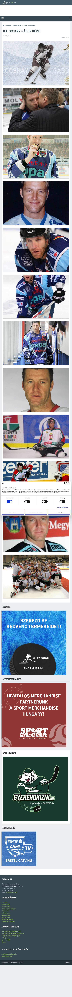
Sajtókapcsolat (5, 913)
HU (12, 2)
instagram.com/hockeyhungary (10, 936)
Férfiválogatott (5, 904)
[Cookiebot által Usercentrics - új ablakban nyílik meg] (61, 483)
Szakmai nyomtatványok (8, 909)
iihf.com (3, 942)
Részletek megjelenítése (62, 507)
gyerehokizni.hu (6, 940)
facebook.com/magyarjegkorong (11, 931)
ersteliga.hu (4, 938)
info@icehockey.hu (11, 892)
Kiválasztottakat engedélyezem (36, 512)
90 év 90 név (16, 25)
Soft (68, 962)
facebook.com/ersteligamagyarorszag (12, 933)
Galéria (8, 25)
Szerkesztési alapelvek (8, 921)
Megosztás (64, 37)
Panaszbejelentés (6, 956)
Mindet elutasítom (13, 512)
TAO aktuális (5, 911)
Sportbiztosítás (5, 915)
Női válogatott (5, 907)
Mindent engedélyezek (59, 512)
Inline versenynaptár (7, 919)
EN (15, 2)
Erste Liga (4, 902)
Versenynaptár (5, 917)
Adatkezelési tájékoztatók (9, 954)
